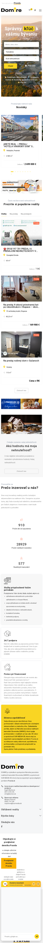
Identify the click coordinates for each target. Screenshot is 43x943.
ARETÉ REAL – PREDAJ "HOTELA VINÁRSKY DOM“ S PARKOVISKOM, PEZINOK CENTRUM (21, 145)
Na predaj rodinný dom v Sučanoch (21, 361)
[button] (12, 171)
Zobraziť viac (21, 390)
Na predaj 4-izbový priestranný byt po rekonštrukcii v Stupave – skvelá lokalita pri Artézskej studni (21, 306)
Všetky (4, 214)
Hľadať (10, 66)
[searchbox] (21, 44)
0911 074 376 (9, 792)
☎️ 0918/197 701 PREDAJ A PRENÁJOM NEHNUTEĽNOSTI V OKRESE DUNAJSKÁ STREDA (19, 250)
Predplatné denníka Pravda (8, 863)
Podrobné (30, 66)
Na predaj (14, 214)
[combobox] (21, 44)
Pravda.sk (34, 739)
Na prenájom (26, 214)
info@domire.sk (10, 794)
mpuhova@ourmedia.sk (13, 803)
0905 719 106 (9, 801)
